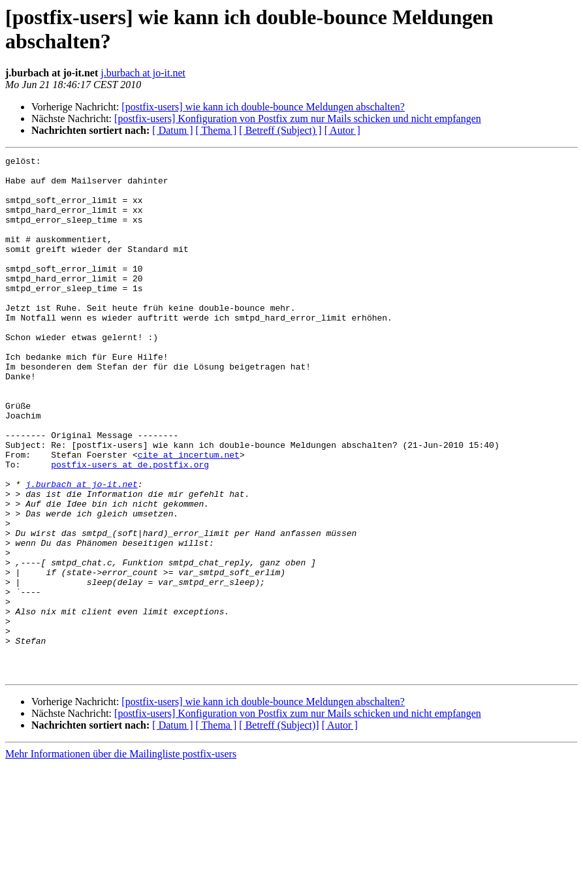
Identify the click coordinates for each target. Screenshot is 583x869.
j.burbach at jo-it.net (143, 72)
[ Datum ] (172, 130)
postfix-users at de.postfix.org (130, 527)
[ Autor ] (342, 130)
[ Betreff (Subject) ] (280, 130)
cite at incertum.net (189, 515)
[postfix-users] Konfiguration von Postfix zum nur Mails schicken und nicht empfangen (297, 118)
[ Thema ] (216, 130)
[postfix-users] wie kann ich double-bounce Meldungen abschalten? (263, 106)
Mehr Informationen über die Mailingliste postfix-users (120, 857)
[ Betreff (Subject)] (279, 828)
